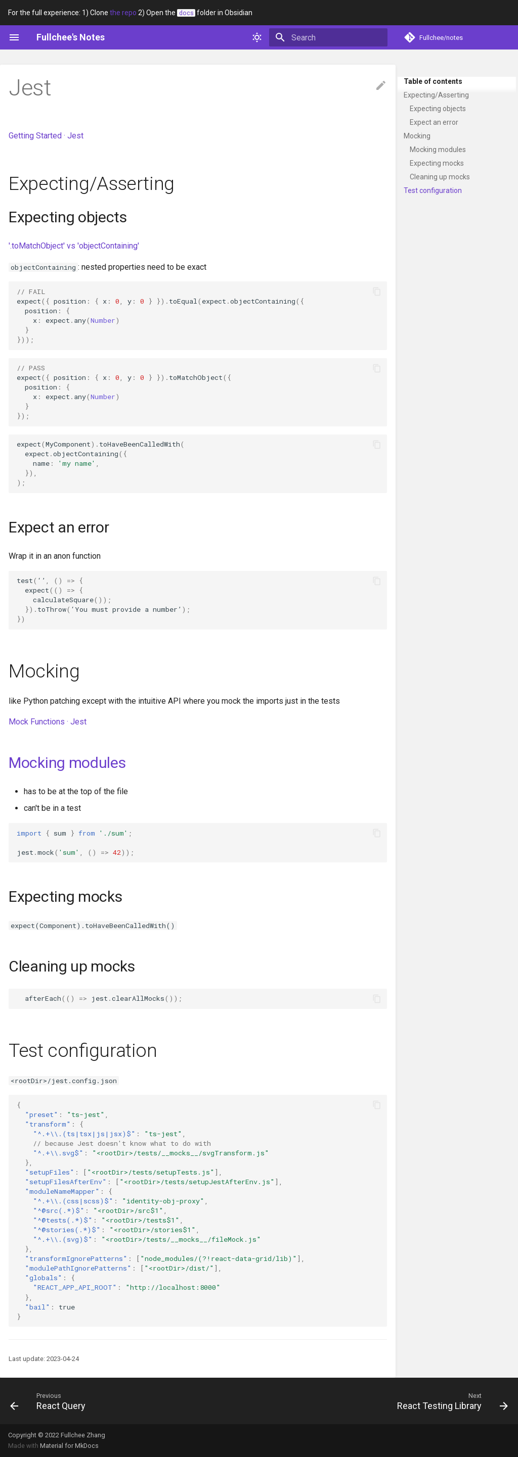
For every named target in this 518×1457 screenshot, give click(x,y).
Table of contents (433, 81)
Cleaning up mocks (440, 177)
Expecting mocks (437, 163)
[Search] (328, 37)
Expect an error (434, 122)
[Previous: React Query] (50, 1401)
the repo (123, 13)
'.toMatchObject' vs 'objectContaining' (74, 246)
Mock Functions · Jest (48, 721)
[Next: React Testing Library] (450, 1401)
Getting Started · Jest (46, 135)
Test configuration (433, 190)
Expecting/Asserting (436, 95)
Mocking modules (438, 149)
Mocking (417, 136)
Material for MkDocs (69, 1445)
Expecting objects (438, 109)
